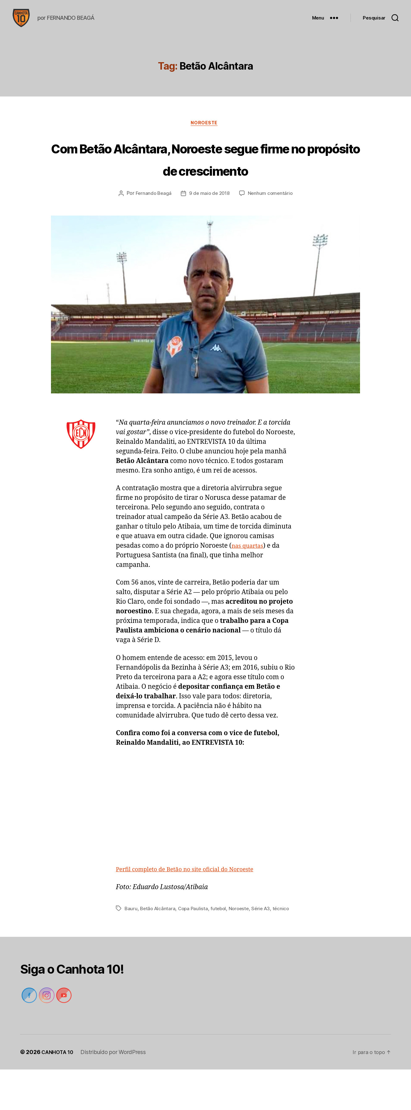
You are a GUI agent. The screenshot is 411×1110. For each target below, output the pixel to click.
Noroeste (205, 133)
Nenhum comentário (271, 227)
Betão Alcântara (158, 941)
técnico (133, 949)
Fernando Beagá (152, 227)
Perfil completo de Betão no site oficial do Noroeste (194, 902)
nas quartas (249, 579)
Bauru (131, 941)
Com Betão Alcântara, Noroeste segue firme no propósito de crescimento (205, 179)
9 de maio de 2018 (209, 227)
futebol (222, 941)
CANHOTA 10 (58, 1092)
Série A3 (266, 941)
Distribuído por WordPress (116, 1092)
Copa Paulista (195, 941)
